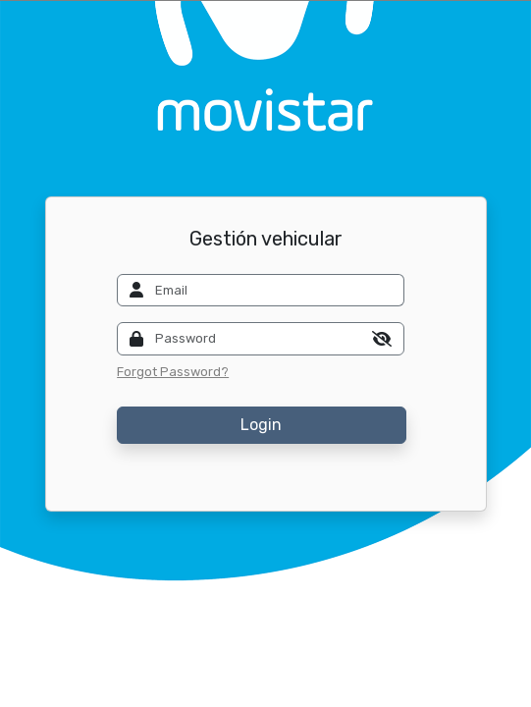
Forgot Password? (173, 371)
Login (261, 424)
